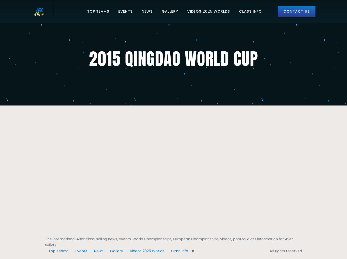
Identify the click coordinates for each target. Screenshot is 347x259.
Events (125, 11)
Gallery (170, 11)
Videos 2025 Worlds (208, 11)
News (147, 11)
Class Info (250, 11)
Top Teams (98, 11)
